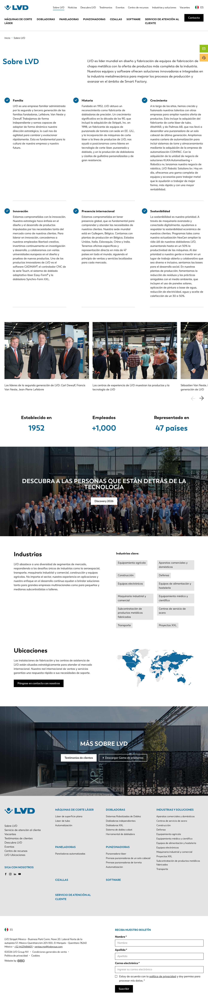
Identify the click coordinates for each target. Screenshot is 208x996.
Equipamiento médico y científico (173, 598)
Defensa (164, 575)
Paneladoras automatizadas (70, 853)
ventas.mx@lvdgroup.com (49, 946)
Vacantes (185, 7)
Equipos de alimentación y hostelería (175, 585)
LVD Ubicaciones (14, 855)
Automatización (63, 825)
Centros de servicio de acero (172, 611)
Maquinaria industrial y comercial (132, 598)
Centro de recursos (138, 7)
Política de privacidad (16, 955)
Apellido (120, 950)
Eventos (120, 7)
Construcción (126, 575)
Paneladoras (69, 19)
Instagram (10, 874)
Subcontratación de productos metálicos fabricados (130, 613)
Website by (14, 960)
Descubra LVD (88, 7)
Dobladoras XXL (114, 825)
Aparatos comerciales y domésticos (173, 565)
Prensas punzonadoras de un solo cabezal (128, 858)
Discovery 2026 (104, 501)
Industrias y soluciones (164, 7)
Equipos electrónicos (130, 583)
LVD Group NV (21, 951)
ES (202, 7)
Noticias (72, 7)
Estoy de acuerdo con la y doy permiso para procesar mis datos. (159, 978)
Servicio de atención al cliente (162, 21)
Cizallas (116, 19)
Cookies (35, 955)
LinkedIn (15, 874)
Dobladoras (46, 19)
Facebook (5, 874)
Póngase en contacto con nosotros (38, 683)
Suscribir (124, 988)
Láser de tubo (62, 820)
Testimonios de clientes (79, 757)
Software (134, 19)
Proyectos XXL (168, 625)
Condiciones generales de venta (49, 951)
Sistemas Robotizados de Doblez (123, 816)
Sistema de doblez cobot (119, 829)
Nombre (120, 936)
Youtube (19, 874)
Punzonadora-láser (116, 853)
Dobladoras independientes (120, 820)
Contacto (194, 17)
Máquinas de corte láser (18, 21)
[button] (201, 398)
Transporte (124, 625)
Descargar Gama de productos (124, 757)
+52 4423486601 (23, 946)
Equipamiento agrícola (132, 562)
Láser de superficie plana (68, 816)
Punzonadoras (94, 19)
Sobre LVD (58, 7)
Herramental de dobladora (120, 834)
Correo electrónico (126, 963)
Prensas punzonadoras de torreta (124, 862)
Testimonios (105, 7)
